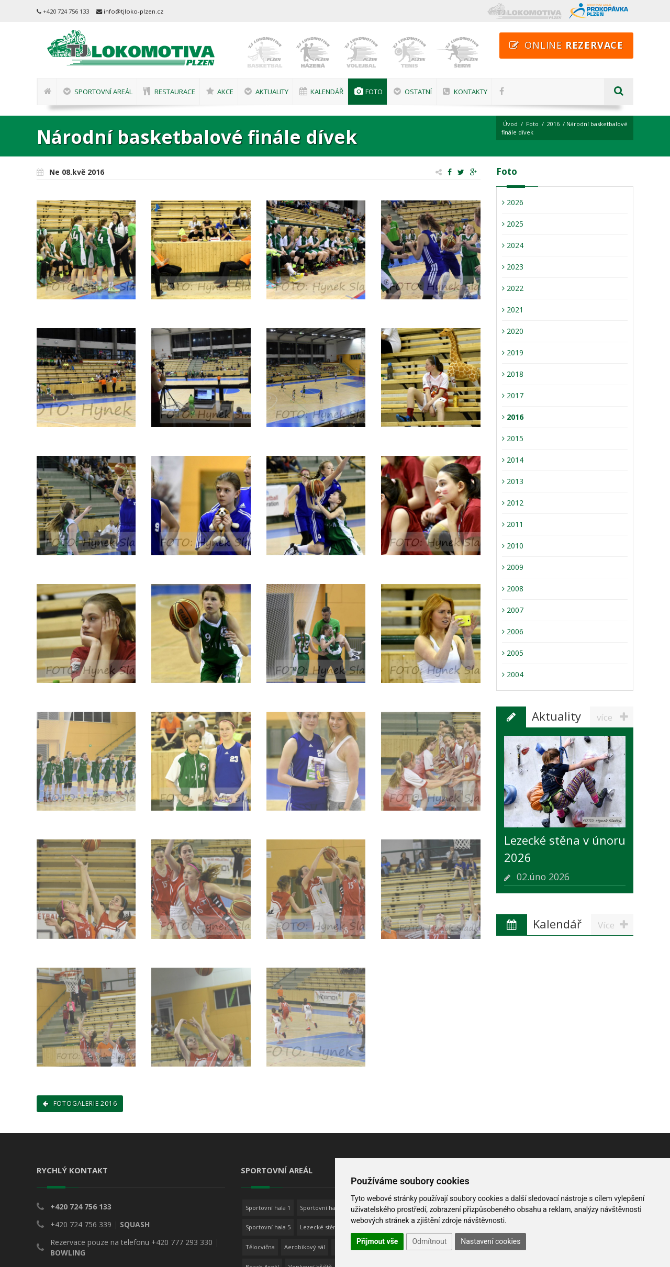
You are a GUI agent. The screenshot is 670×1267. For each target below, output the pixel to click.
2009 (512, 567)
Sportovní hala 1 (268, 1208)
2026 (512, 202)
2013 (512, 481)
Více (615, 924)
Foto (532, 124)
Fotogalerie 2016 (80, 1103)
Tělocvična (260, 1247)
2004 (512, 674)
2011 (512, 524)
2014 (512, 460)
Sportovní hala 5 (268, 1227)
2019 (512, 352)
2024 (512, 245)
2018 (512, 374)
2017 (512, 395)
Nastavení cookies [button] (490, 1241)
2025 (512, 224)
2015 (512, 438)
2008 (512, 588)
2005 (512, 653)
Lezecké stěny (320, 1227)
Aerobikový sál (304, 1247)
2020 (512, 331)
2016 (553, 124)
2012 (512, 503)
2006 (512, 631)
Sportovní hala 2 (322, 1208)
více (615, 717)
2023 (512, 267)
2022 (512, 288)
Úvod (510, 124)
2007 (512, 610)
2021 (512, 310)
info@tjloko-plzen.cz (133, 11)
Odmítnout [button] (429, 1241)
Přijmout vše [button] (377, 1241)
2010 (512, 546)
